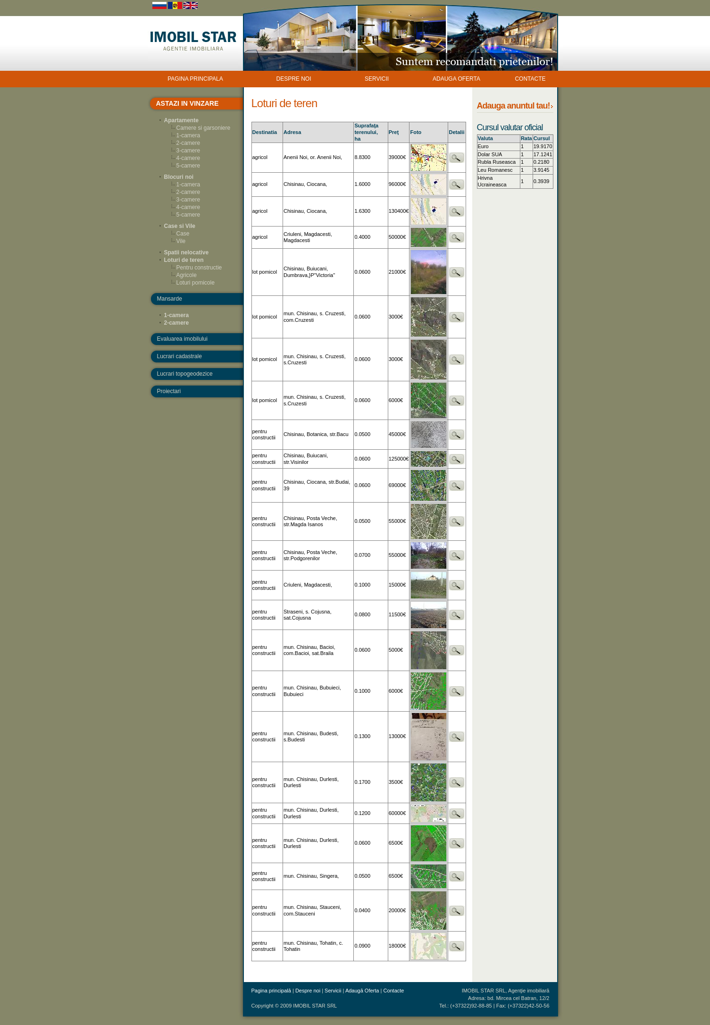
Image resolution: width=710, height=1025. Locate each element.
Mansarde (169, 298)
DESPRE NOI (293, 79)
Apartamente (181, 120)
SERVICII (377, 79)
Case (183, 233)
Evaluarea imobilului (182, 339)
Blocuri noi (179, 177)
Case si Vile (180, 226)
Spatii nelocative (186, 252)
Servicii (333, 990)
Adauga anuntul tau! (513, 105)
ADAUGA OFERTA (456, 79)
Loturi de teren (184, 260)
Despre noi (307, 990)
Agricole (186, 275)
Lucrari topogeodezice (185, 373)
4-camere (188, 158)
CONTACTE (530, 79)
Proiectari (169, 391)
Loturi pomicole (195, 282)
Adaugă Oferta (362, 990)
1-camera (188, 135)
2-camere (188, 143)
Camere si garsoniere (203, 128)
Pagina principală (271, 990)
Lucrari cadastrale (179, 356)
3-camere (188, 150)
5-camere (188, 165)
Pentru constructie (199, 267)
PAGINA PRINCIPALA (195, 79)
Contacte (393, 990)
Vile (181, 241)
